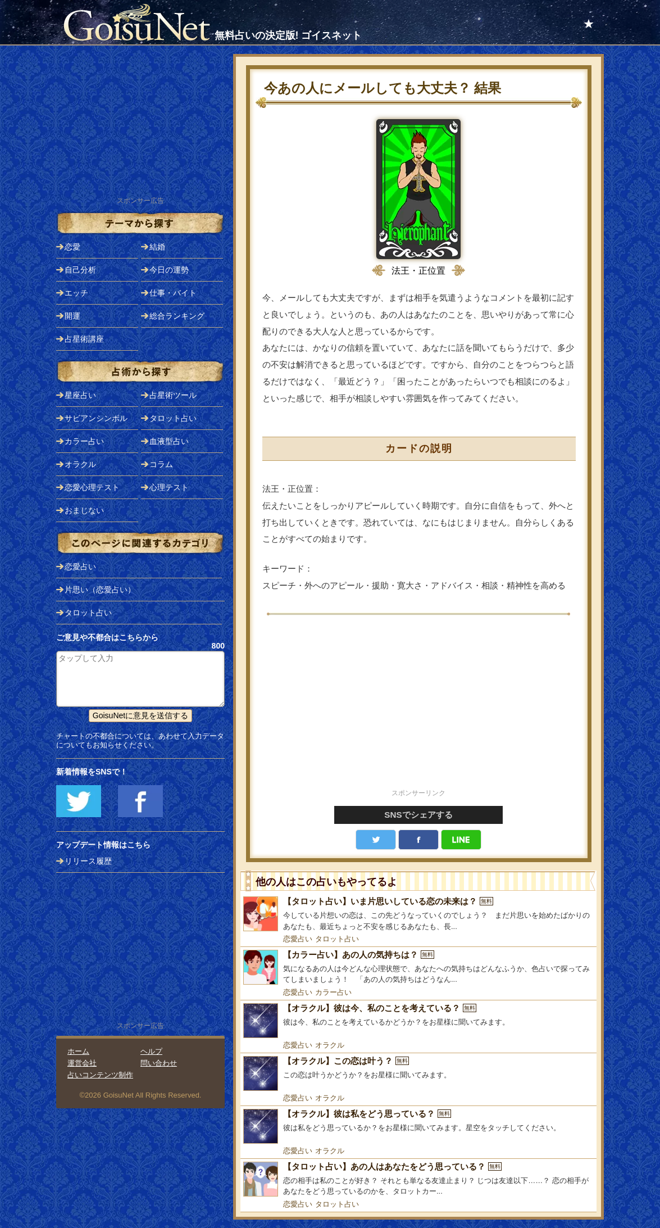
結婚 (157, 246)
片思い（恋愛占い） (100, 589)
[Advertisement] (418, 708)
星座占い (80, 395)
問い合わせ (158, 1063)
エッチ (76, 292)
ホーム (78, 1051)
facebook (418, 839)
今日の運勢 (169, 269)
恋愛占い (297, 939)
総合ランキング (176, 315)
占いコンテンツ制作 (100, 1075)
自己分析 (80, 269)
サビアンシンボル (96, 418)
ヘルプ (151, 1051)
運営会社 (82, 1063)
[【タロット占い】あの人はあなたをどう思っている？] (418, 1179)
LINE (461, 839)
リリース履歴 (88, 861)
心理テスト (169, 487)
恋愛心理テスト (92, 487)
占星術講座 (84, 338)
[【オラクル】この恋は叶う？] (418, 1073)
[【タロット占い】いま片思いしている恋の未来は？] (418, 914)
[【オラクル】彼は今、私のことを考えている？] (418, 1020)
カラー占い (333, 992)
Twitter (375, 839)
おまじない (84, 510)
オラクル (329, 1045)
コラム (161, 464)
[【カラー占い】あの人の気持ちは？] (418, 967)
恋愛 (72, 246)
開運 (72, 315)
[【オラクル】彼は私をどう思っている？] (418, 1126)
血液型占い (169, 441)
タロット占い (337, 939)
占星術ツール (173, 395)
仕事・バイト (173, 292)
